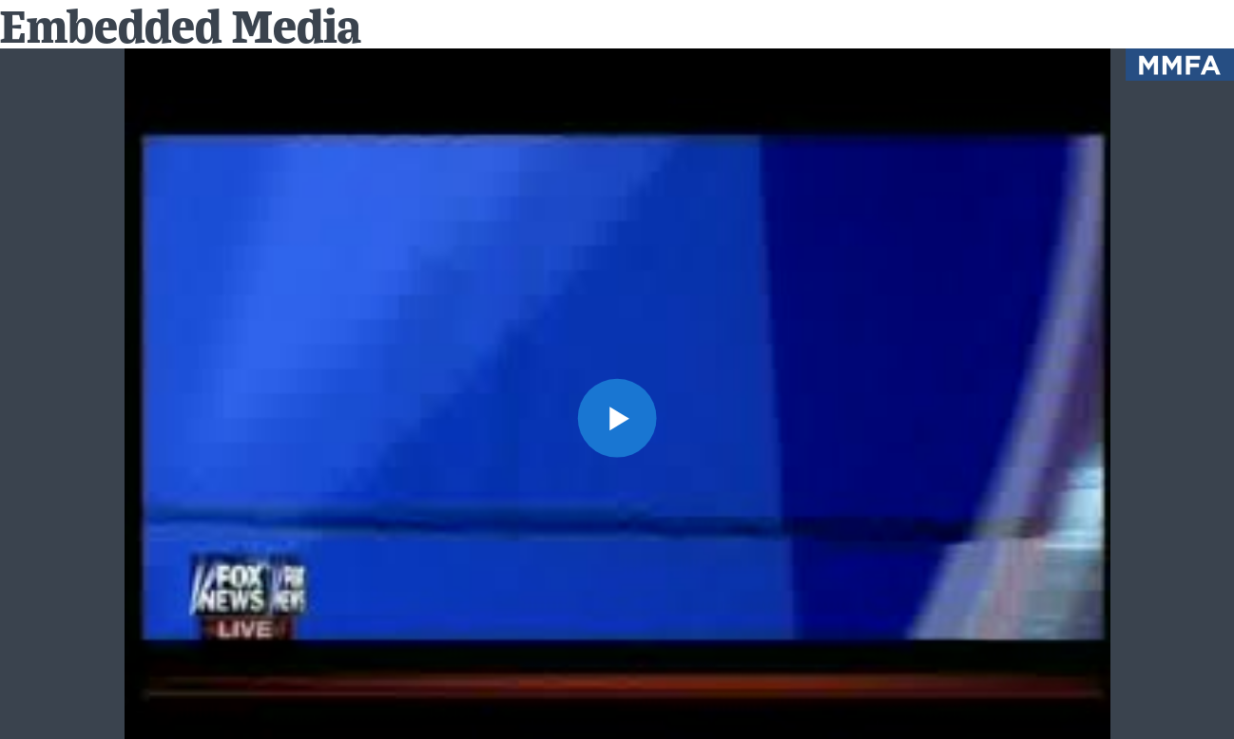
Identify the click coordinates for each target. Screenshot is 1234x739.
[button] (617, 418)
